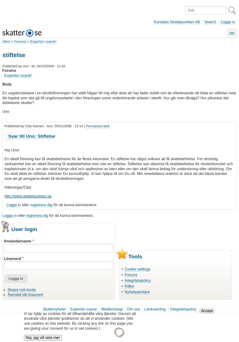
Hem (6, 41)
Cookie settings (137, 269)
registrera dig (41, 205)
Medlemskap (112, 309)
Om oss (133, 309)
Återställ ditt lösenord (25, 295)
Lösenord (12, 259)
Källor (129, 286)
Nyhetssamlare (137, 292)
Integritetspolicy (137, 280)
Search (210, 22)
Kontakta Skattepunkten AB (177, 22)
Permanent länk (98, 126)
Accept (207, 314)
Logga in (228, 22)
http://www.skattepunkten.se (28, 196)
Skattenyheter (54, 309)
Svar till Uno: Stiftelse (31, 136)
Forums (20, 41)
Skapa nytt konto (22, 290)
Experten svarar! (43, 41)
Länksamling (155, 309)
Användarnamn (17, 241)
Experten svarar (83, 309)
